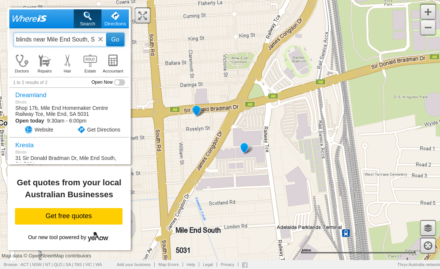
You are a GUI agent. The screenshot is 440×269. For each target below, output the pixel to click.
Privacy (227, 264)
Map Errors (168, 264)
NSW (37, 264)
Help (191, 264)
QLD (58, 264)
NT (47, 264)
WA (99, 264)
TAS (78, 264)
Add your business (134, 264)
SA (68, 264)
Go (115, 39)
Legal (208, 264)
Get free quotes (69, 216)
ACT (25, 264)
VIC (88, 264)
